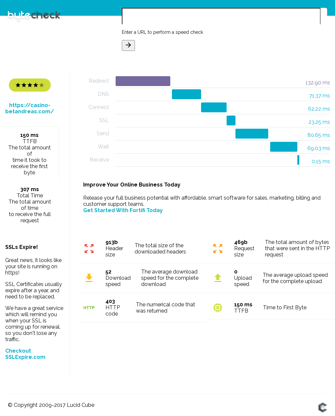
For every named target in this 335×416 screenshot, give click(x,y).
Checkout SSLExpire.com (25, 354)
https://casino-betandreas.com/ (29, 108)
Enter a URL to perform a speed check (162, 32)
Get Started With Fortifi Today (123, 210)
